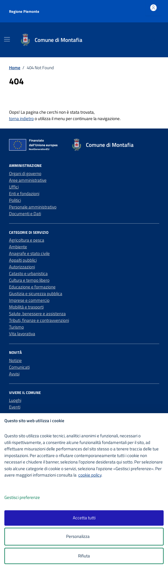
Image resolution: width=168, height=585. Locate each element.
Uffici (14, 186)
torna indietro (21, 118)
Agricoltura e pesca (26, 240)
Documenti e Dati (25, 213)
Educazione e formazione (32, 286)
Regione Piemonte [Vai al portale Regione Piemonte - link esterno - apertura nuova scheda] (24, 11)
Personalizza (84, 537)
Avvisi (14, 373)
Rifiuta (84, 555)
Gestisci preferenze (28, 498)
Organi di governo (25, 173)
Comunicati (19, 367)
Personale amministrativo (32, 207)
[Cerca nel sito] (153, 40)
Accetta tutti (84, 517)
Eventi (14, 407)
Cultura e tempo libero (29, 280)
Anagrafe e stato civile (29, 253)
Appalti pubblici (23, 260)
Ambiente (18, 246)
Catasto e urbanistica (28, 273)
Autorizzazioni (22, 266)
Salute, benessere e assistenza (37, 313)
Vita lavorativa (22, 333)
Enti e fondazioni (24, 193)
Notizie (15, 360)
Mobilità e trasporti (26, 307)
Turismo (16, 327)
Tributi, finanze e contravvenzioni (39, 320)
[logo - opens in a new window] (86, 577)
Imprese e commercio (29, 300)
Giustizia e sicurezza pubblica (35, 293)
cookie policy (89, 475)
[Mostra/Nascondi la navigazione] (6, 39)
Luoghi (15, 400)
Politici (15, 200)
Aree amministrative (28, 180)
